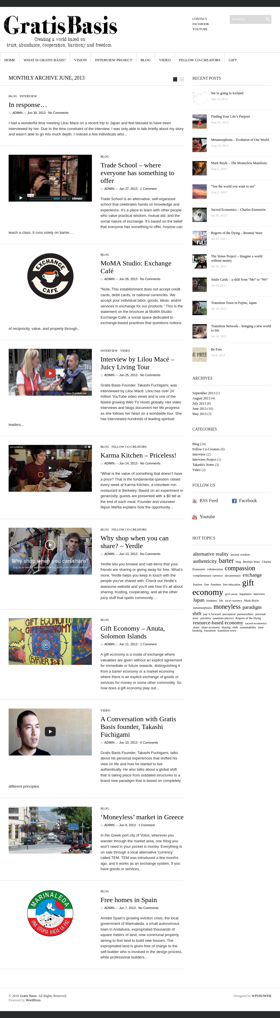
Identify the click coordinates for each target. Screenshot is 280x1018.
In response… (28, 104)
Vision (80, 60)
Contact (199, 18)
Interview (28, 96)
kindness (211, 600)
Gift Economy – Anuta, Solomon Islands (133, 632)
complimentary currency (208, 575)
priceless (205, 618)
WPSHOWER (261, 996)
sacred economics (256, 623)
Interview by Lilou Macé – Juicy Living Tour (137, 363)
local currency (233, 600)
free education (231, 584)
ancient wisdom (240, 554)
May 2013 (199, 414)
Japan (198, 600)
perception (229, 614)
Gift (233, 60)
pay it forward (212, 614)
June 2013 (199, 409)
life (221, 600)
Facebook (200, 24)
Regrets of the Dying (248, 618)
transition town (227, 630)
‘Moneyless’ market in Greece (142, 817)
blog (238, 561)
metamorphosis (202, 607)
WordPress (33, 1000)
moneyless (227, 606)
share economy (210, 627)
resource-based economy (218, 622)
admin (17, 112)
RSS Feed (209, 500)
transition (210, 630)
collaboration (215, 569)
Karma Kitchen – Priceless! (139, 455)
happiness (246, 594)
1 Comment (148, 188)
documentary (233, 575)
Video (165, 60)
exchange (252, 575)
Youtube (200, 29)
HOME (9, 60)
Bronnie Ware (251, 561)
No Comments (58, 112)
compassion (240, 568)
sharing (226, 627)
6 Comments (149, 742)
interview (259, 594)
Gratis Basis (28, 996)
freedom (216, 584)
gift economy (223, 587)
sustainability (248, 627)
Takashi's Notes (203, 465)
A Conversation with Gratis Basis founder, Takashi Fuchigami (138, 726)
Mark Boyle (251, 600)
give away (231, 594)
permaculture (245, 614)
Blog (145, 60)
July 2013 (199, 403)
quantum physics (223, 618)
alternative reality (211, 554)
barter (226, 560)
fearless (197, 584)
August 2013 (201, 398)
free (206, 584)
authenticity (205, 561)
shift (235, 627)
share (196, 627)
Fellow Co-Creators (199, 60)
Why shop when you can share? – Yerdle (135, 542)
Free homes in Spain (129, 900)
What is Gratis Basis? (45, 60)
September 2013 (203, 393)
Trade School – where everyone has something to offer (137, 172)
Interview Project (113, 60)
